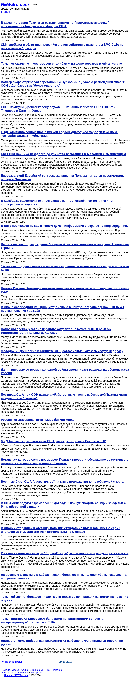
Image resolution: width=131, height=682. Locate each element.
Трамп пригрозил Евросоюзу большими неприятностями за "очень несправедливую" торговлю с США (52, 620)
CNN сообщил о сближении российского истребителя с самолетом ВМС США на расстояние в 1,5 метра (62, 46)
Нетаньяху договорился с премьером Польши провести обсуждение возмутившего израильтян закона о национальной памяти (64, 461)
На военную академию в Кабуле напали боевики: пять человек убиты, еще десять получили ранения (64, 576)
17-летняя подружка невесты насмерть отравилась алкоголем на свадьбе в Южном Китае (65, 268)
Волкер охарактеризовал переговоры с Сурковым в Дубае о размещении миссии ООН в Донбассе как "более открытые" (63, 83)
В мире (5, 11)
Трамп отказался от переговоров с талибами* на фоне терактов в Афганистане (61, 63)
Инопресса (37, 672)
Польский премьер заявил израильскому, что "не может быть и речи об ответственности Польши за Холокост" (56, 330)
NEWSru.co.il (9, 672)
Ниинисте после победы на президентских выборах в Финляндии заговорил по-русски (62, 642)
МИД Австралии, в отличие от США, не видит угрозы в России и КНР (53, 441)
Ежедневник (36, 670)
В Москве (23, 672)
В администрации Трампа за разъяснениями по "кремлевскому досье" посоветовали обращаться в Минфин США (55, 24)
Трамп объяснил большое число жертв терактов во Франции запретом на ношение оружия (64, 598)
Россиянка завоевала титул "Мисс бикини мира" (38, 419)
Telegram (58, 670)
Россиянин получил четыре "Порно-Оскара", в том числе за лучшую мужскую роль (64, 553)
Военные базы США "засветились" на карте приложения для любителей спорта (62, 481)
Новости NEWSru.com (16, 675)
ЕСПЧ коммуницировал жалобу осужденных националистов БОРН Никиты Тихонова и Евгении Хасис (58, 108)
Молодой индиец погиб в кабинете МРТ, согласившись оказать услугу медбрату (62, 351)
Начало (6, 670)
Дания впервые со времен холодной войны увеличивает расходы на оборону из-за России (65, 371)
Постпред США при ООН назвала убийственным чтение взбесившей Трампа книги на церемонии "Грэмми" (64, 396)
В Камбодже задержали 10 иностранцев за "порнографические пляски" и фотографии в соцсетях (57, 202)
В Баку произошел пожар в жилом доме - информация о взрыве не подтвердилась (64, 226)
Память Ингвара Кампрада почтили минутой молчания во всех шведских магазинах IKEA (65, 290)
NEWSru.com (15, 4)
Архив (24, 670)
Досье (15, 670)
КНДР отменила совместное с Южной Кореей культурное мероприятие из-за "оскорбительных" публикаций (59, 133)
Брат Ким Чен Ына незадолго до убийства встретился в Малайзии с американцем (63, 154)
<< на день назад (12, 661)
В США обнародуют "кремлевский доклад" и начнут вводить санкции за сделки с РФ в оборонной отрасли (63, 504)
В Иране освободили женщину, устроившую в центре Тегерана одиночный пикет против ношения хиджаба (62, 308)
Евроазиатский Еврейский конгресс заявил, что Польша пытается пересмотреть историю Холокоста (62, 177)
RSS (48, 670)
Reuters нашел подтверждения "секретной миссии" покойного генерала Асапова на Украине (65, 246)
